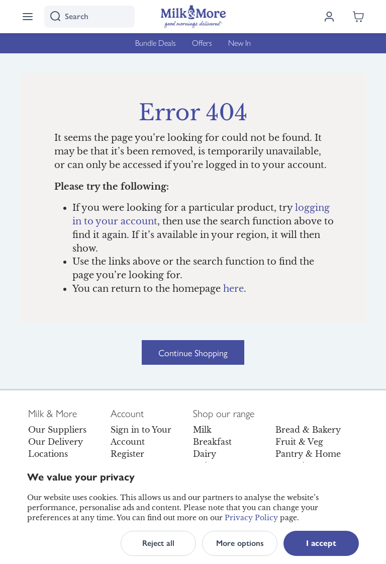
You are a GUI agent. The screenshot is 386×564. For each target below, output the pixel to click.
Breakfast (212, 442)
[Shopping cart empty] (358, 16)
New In (239, 43)
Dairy (204, 454)
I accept (321, 543)
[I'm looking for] (89, 17)
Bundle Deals (155, 43)
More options (240, 543)
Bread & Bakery (308, 430)
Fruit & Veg (299, 442)
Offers (202, 43)
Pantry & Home (308, 454)
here (233, 288)
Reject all (158, 543)
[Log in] (329, 16)
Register (127, 454)
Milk (202, 430)
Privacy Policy (251, 517)
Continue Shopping (193, 352)
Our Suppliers (57, 430)
